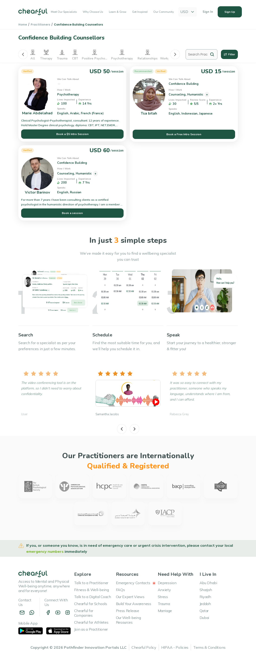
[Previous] (23, 54)
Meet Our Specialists (64, 12)
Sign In (208, 12)
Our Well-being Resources (128, 620)
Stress (163, 596)
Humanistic (195, 94)
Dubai (204, 617)
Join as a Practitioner (91, 629)
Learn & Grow (117, 12)
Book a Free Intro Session (183, 134)
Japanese (206, 113)
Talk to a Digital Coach (92, 596)
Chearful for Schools (90, 603)
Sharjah (206, 589)
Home (22, 24)
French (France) (93, 113)
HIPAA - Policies (174, 647)
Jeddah (205, 603)
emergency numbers (45, 551)
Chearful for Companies (83, 613)
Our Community (163, 12)
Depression (167, 582)
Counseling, (178, 94)
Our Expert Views (130, 596)
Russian (76, 192)
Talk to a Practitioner (91, 582)
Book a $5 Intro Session (72, 134)
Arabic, (75, 113)
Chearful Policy (143, 647)
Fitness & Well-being (91, 589)
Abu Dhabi (208, 582)
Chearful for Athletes (91, 622)
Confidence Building (72, 84)
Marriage (165, 610)
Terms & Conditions (209, 647)
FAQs (120, 589)
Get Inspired (140, 12)
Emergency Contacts (136, 582)
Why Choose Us (93, 12)
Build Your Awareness (133, 603)
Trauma (164, 603)
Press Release (127, 610)
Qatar (204, 610)
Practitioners (40, 24)
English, (63, 113)
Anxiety (164, 589)
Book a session (72, 213)
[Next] (175, 54)
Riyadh (205, 596)
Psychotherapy (68, 94)
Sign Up (229, 12)
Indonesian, (190, 113)
